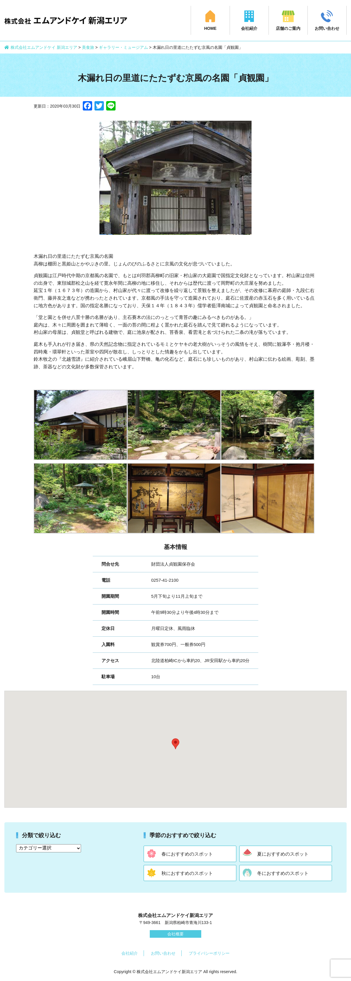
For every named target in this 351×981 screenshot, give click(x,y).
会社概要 (175, 934)
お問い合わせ (327, 28)
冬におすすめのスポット (283, 873)
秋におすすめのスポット (187, 873)
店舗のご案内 (288, 28)
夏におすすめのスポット (283, 854)
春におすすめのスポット (187, 854)
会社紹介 (249, 28)
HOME (210, 28)
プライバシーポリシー (209, 953)
